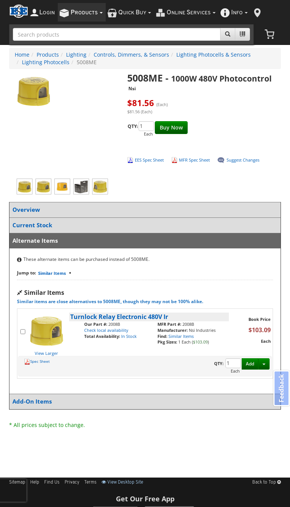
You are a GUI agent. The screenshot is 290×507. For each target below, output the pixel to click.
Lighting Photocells (45, 62)
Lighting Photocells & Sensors (213, 54)
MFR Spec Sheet (194, 160)
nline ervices (191, 12)
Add (250, 364)
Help (34, 482)
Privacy (72, 482)
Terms (90, 482)
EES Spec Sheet (149, 160)
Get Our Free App (145, 498)
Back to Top (266, 482)
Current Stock (143, 225)
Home (22, 54)
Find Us (52, 482)
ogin (47, 12)
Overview (143, 209)
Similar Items (52, 273)
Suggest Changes (243, 160)
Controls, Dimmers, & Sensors (131, 54)
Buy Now (171, 127)
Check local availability (106, 330)
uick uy (134, 12)
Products (48, 54)
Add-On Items (143, 401)
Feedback (281, 388)
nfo (239, 12)
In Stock (129, 336)
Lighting (76, 54)
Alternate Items (143, 240)
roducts (87, 12)
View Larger (46, 353)
